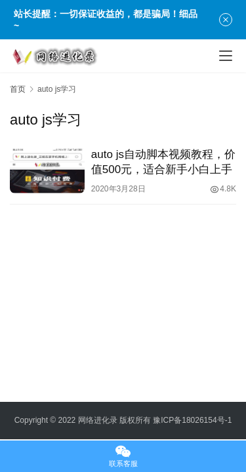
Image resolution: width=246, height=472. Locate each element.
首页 (18, 89)
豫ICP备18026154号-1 (192, 420)
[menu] (225, 56)
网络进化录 (97, 420)
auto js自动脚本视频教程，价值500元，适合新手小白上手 (163, 162)
